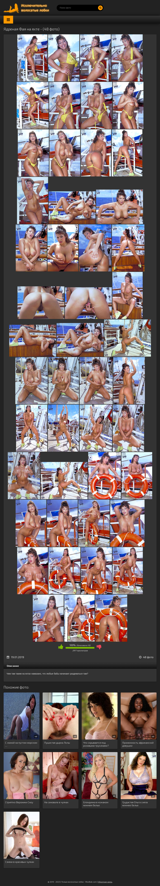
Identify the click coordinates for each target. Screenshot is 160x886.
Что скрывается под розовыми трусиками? (96, 744)
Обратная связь (105, 882)
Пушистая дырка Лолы (57, 742)
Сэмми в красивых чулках (19, 861)
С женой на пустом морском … (21, 744)
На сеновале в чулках (56, 802)
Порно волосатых (27, 8)
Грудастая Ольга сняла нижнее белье (135, 804)
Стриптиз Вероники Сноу (19, 802)
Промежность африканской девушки (138, 744)
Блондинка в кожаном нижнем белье (95, 804)
